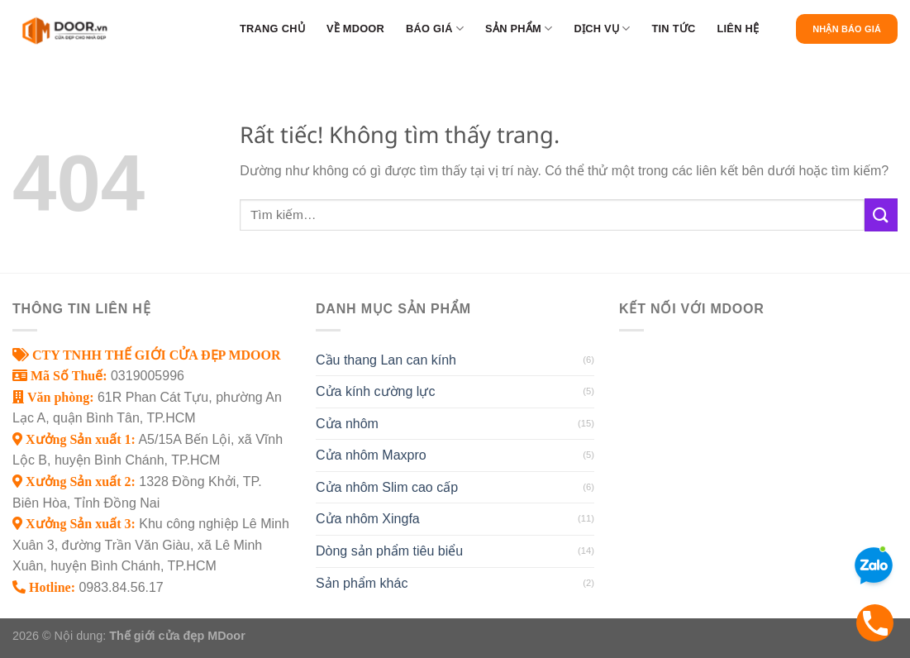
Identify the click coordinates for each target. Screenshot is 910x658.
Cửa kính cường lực (375, 391)
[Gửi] (881, 214)
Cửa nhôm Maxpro (371, 455)
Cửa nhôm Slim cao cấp (387, 487)
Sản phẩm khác (361, 583)
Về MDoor (355, 28)
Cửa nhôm (347, 424)
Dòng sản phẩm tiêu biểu (389, 551)
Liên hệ (738, 28)
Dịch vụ (602, 28)
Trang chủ (272, 28)
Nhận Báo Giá (846, 29)
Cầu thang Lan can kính (386, 360)
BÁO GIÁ (435, 28)
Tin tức (673, 28)
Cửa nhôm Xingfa (368, 519)
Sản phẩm (518, 28)
